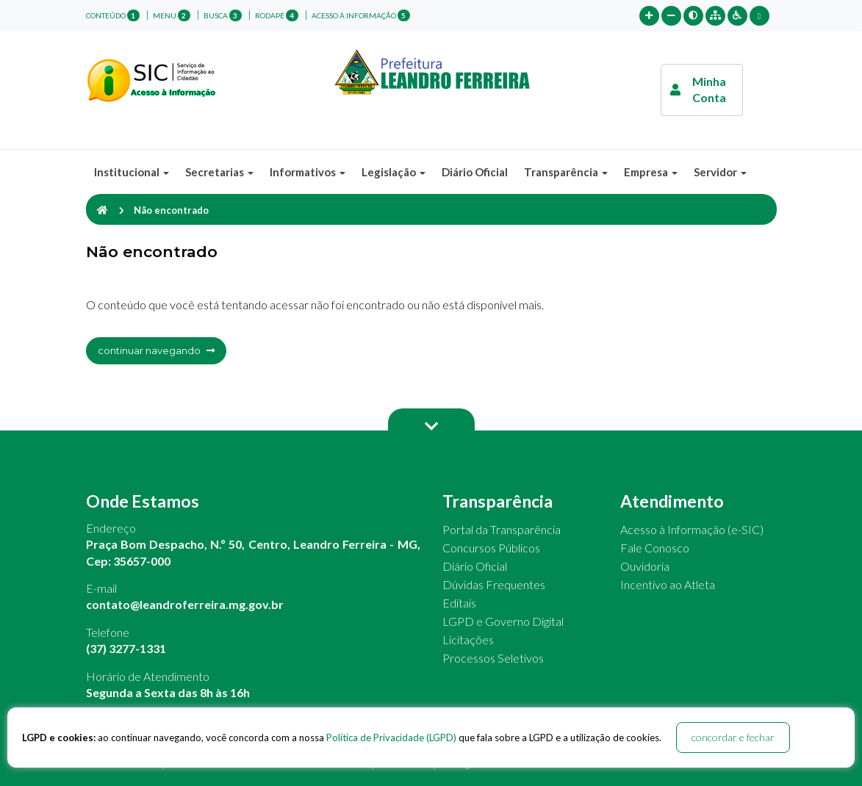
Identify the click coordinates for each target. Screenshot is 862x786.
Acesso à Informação (361, 15)
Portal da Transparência (501, 529)
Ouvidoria (644, 566)
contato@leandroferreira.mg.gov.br (185, 604)
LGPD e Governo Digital (503, 621)
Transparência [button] (566, 172)
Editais (459, 603)
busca (223, 15)
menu (171, 15)
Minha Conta (698, 89)
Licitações (468, 639)
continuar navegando (156, 350)
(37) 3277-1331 (126, 648)
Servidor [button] (720, 172)
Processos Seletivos (493, 658)
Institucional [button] (131, 172)
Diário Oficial (475, 172)
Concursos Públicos (491, 548)
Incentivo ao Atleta (667, 584)
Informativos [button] (307, 172)
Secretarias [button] (219, 172)
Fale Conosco (654, 548)
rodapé (276, 15)
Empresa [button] (651, 172)
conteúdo (113, 15)
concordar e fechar (733, 737)
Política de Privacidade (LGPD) (391, 737)
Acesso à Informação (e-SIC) (692, 529)
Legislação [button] (393, 172)
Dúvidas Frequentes (493, 584)
